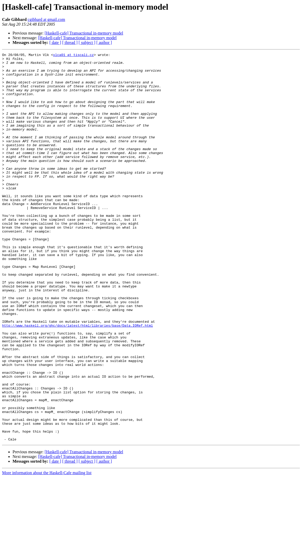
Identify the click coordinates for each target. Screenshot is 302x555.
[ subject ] (87, 42)
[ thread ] (70, 42)
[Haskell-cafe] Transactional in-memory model (84, 33)
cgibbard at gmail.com (46, 19)
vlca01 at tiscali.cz (73, 55)
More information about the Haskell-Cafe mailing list (46, 550)
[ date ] (55, 42)
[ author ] (104, 42)
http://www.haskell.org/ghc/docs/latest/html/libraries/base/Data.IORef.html (77, 380)
